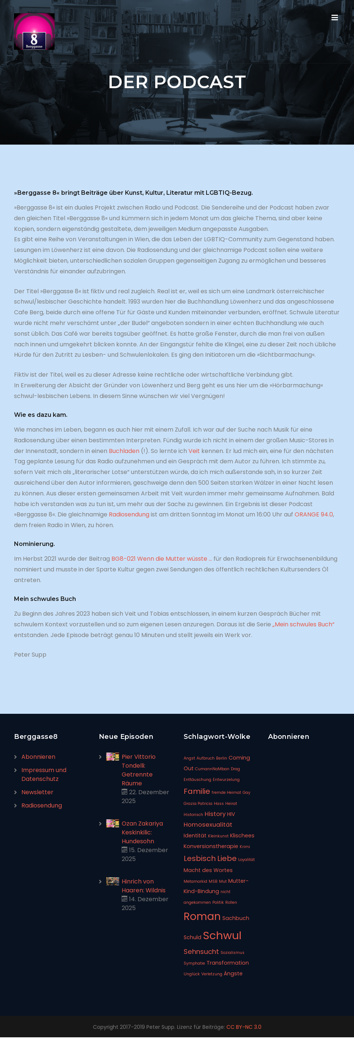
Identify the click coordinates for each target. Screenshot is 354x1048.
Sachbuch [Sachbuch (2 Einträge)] (235, 918)
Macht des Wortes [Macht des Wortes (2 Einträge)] (208, 870)
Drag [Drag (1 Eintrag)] (235, 769)
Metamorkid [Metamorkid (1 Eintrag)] (195, 881)
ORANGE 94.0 (314, 514)
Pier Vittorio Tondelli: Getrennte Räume (139, 770)
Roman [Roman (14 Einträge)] (202, 916)
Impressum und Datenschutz (43, 774)
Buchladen (124, 451)
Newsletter (37, 792)
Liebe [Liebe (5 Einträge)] (227, 858)
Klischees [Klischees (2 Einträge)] (242, 835)
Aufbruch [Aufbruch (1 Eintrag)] (206, 758)
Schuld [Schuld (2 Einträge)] (192, 937)
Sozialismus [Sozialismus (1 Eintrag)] (232, 952)
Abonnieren (38, 757)
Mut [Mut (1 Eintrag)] (223, 881)
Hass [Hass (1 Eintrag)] (219, 803)
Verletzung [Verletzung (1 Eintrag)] (211, 974)
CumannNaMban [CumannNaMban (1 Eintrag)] (212, 769)
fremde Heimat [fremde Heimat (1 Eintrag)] (226, 792)
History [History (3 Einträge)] (215, 814)
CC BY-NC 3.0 (243, 1027)
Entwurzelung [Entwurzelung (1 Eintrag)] (226, 779)
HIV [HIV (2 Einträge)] (231, 814)
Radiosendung (129, 514)
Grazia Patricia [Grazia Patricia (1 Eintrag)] (198, 803)
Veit (194, 451)
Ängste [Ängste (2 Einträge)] (233, 973)
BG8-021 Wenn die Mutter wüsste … (161, 558)
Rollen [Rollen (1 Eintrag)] (231, 902)
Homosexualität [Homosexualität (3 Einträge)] (208, 824)
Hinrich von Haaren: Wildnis (144, 886)
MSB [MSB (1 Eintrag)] (213, 881)
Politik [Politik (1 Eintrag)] (218, 902)
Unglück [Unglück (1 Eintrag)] (192, 974)
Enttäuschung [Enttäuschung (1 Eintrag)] (197, 779)
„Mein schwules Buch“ (302, 624)
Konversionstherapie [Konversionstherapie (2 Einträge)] (211, 846)
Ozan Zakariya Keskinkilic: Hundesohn (142, 832)
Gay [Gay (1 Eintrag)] (246, 792)
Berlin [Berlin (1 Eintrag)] (221, 758)
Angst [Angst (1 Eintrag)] (189, 758)
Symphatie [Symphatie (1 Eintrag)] (194, 963)
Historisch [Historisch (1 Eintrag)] (193, 814)
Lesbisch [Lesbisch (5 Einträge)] (200, 858)
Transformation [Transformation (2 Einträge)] (227, 962)
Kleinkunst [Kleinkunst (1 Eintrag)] (218, 836)
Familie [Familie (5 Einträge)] (197, 791)
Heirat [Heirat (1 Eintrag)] (231, 803)
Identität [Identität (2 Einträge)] (195, 835)
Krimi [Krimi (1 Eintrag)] (245, 847)
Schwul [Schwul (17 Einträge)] (222, 935)
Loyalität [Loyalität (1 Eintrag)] (246, 859)
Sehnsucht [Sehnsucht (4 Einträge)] (201, 951)
